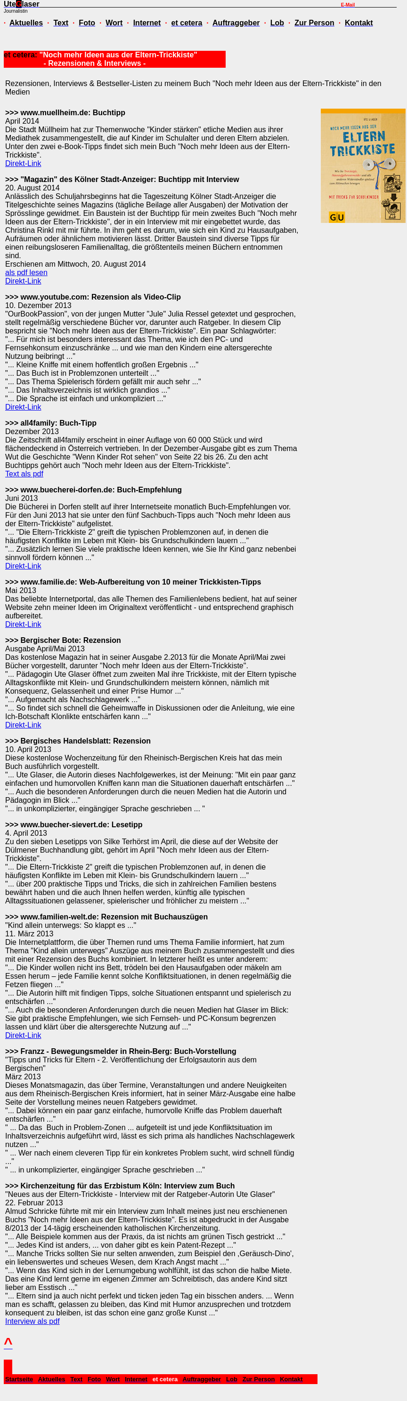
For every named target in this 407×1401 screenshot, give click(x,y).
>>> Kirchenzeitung (40, 1186)
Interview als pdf (32, 1321)
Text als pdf (24, 474)
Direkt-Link (23, 163)
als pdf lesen (26, 273)
